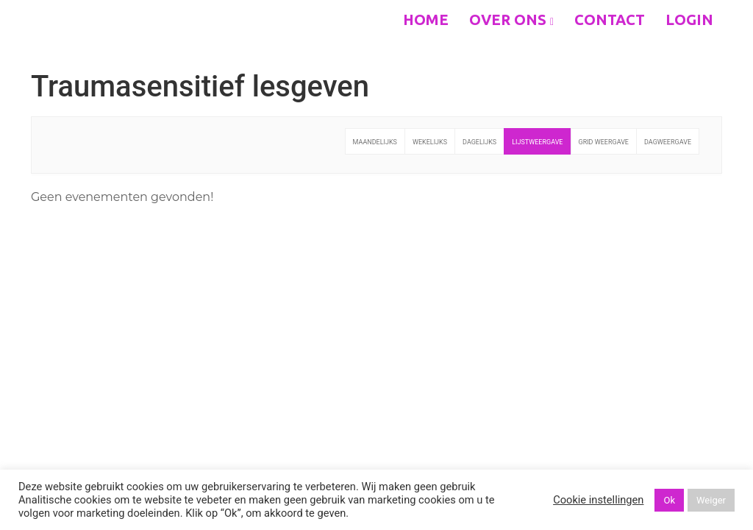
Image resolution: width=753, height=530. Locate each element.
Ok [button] (669, 500)
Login (689, 19)
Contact (609, 19)
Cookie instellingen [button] (598, 499)
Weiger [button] (711, 500)
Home (426, 19)
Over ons (511, 19)
